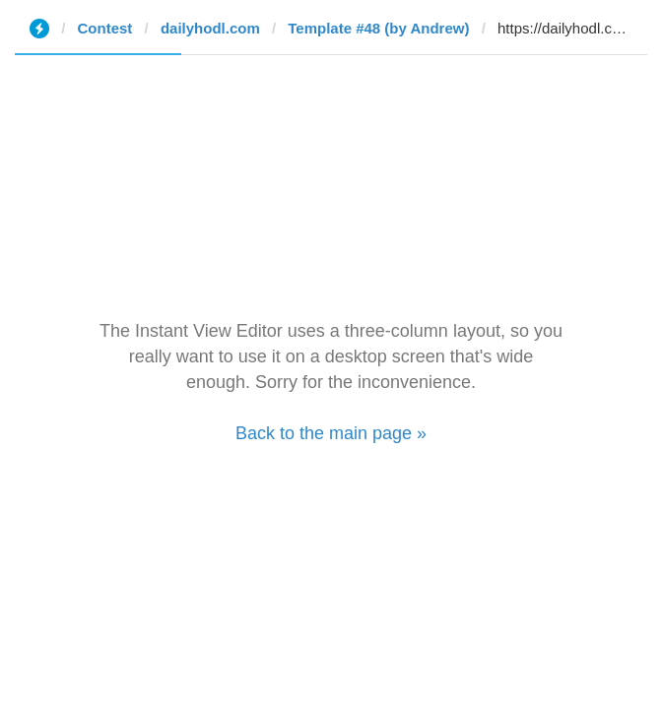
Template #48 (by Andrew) (378, 28)
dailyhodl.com (210, 28)
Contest (105, 28)
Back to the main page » (331, 433)
